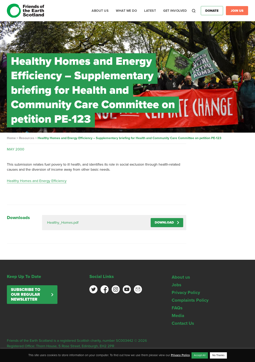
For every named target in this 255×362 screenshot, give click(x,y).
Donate (212, 11)
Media (178, 315)
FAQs (177, 308)
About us (181, 277)
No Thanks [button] (218, 355)
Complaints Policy (190, 300)
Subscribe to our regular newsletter (25, 294)
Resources (26, 138)
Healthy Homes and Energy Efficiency (37, 181)
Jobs (176, 284)
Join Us (237, 11)
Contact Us (183, 323)
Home (11, 138)
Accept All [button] (199, 355)
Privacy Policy (186, 292)
